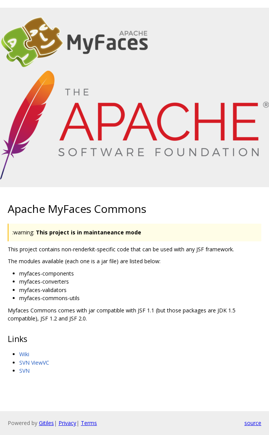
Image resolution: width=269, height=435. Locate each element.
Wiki (24, 354)
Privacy (67, 423)
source (252, 423)
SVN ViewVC (34, 362)
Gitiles (46, 423)
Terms (89, 423)
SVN (24, 370)
